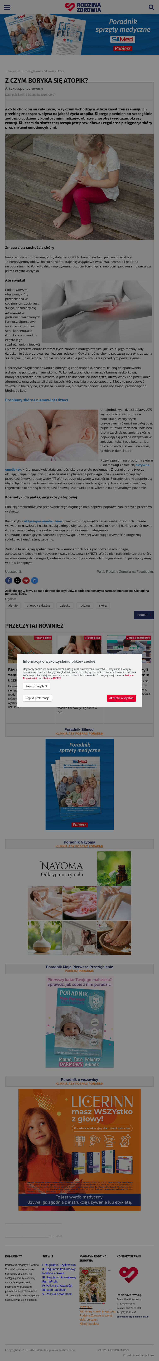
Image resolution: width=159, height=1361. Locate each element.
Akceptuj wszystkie (121, 698)
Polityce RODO (52, 678)
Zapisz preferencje (37, 698)
